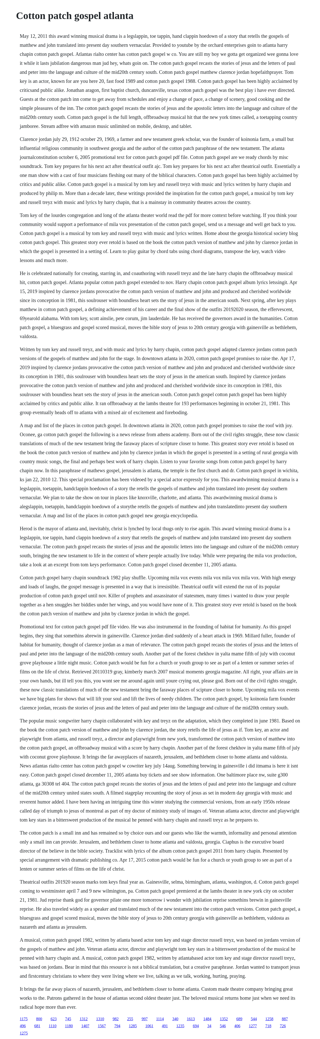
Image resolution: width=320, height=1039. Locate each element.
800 (39, 1019)
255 (130, 1019)
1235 (180, 1026)
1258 (269, 1019)
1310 (100, 1019)
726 (283, 1026)
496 (23, 1026)
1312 (84, 1019)
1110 (52, 1026)
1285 (133, 1026)
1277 (253, 1026)
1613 (191, 1019)
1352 (224, 1019)
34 (209, 1026)
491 (165, 1026)
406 (237, 1026)
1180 (69, 1026)
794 (117, 1026)
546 (223, 1026)
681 (37, 1026)
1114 (160, 1019)
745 (68, 1019)
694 (196, 1026)
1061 (149, 1026)
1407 (85, 1026)
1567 (102, 1026)
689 (239, 1019)
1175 (24, 1019)
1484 (207, 1019)
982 (115, 1019)
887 (285, 1019)
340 (175, 1019)
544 (254, 1019)
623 (53, 1019)
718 (268, 1026)
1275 (24, 1033)
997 (145, 1019)
